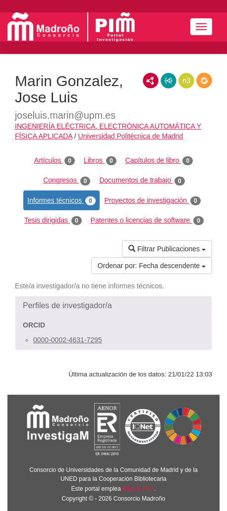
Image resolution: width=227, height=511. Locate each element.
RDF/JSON (204, 81)
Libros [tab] (100, 160)
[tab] (113, 305)
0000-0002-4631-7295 (67, 340)
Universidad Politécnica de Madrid (130, 136)
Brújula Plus (138, 488)
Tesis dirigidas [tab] (53, 220)
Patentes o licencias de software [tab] (147, 220)
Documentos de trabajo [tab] (141, 180)
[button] (113, 305)
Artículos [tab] (54, 160)
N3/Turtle (186, 81)
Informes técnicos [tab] (61, 200)
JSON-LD (168, 81)
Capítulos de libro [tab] (159, 160)
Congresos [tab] (66, 180)
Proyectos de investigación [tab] (153, 200)
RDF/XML (151, 81)
